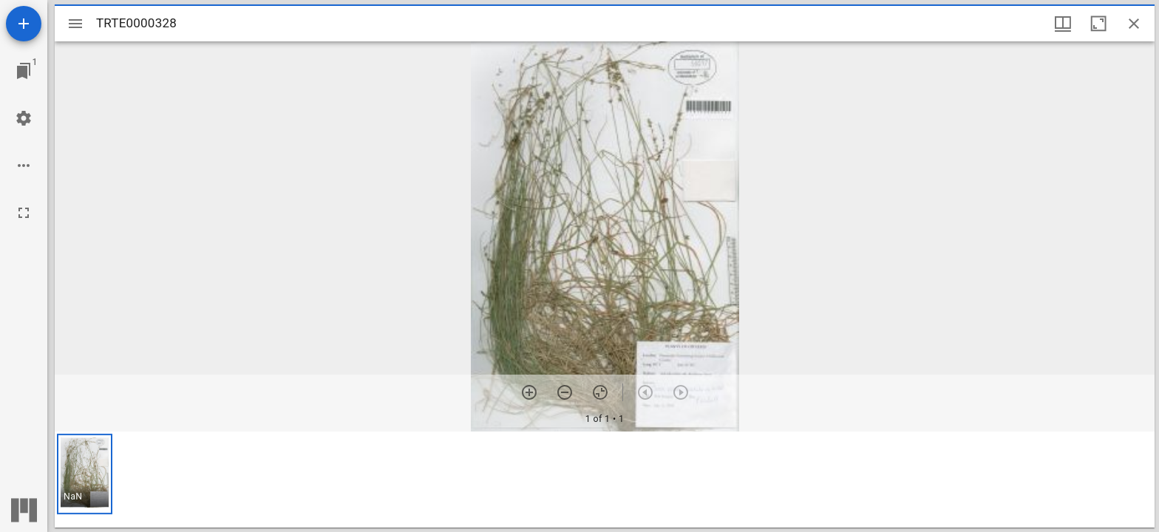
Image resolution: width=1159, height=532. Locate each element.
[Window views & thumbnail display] (1063, 23)
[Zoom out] (564, 392)
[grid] (605, 480)
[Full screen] (23, 213)
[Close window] (1134, 23)
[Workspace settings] (23, 118)
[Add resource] (23, 23)
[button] (85, 474)
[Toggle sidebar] (75, 23)
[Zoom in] (529, 392)
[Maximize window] (1098, 23)
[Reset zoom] (600, 392)
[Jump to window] (23, 71)
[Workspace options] (23, 165)
